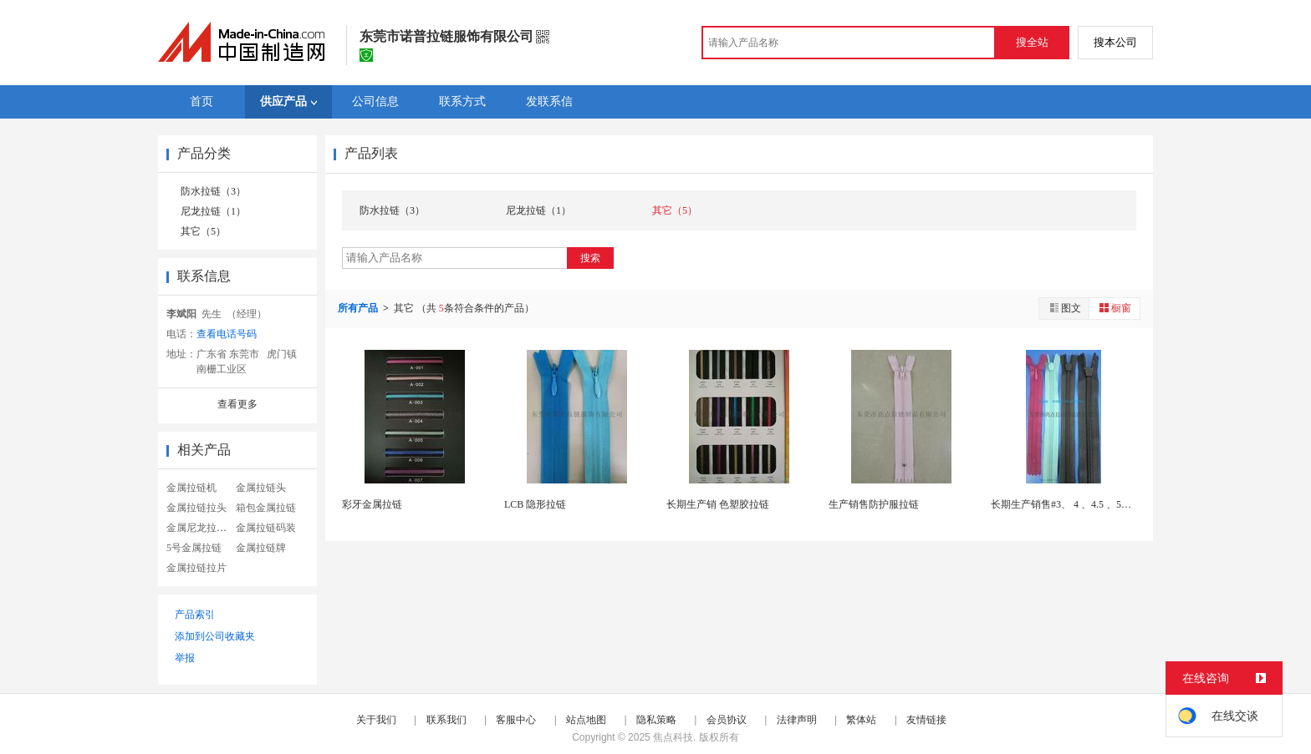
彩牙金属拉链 (372, 504)
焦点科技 (673, 737)
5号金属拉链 (194, 548)
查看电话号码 (226, 334)
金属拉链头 (261, 487)
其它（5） (203, 231)
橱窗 (1114, 307)
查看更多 (237, 404)
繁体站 (861, 720)
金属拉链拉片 (196, 568)
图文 (1064, 307)
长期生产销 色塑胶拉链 (717, 504)
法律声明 (797, 720)
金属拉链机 (191, 487)
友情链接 (926, 720)
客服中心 (516, 720)
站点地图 (586, 720)
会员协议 (727, 720)
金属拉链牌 (261, 548)
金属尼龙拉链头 (201, 528)
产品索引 (195, 614)
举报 (185, 658)
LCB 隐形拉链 (535, 504)
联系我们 (446, 720)
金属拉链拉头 (196, 508)
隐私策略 (656, 720)
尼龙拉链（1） (213, 211)
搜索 (590, 258)
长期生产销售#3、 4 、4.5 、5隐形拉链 (1076, 504)
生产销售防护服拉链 (874, 504)
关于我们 (376, 720)
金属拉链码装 (266, 528)
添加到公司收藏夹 (215, 636)
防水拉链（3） (213, 191)
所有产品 (359, 308)
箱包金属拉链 (266, 508)
